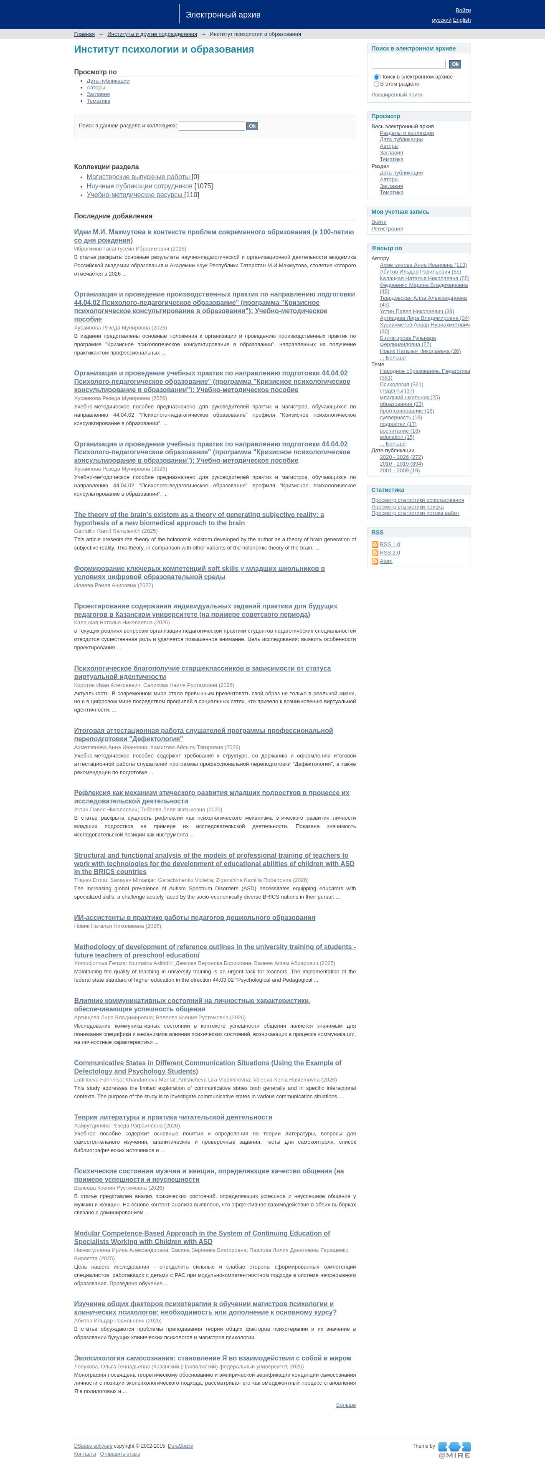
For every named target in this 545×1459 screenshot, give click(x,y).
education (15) (397, 437)
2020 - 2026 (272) (401, 457)
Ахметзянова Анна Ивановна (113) (423, 265)
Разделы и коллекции (407, 133)
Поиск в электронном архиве (413, 76)
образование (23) (401, 404)
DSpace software (93, 1446)
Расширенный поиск (397, 94)
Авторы (96, 87)
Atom (386, 561)
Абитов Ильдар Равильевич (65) (420, 271)
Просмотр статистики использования (418, 500)
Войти (463, 10)
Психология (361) (401, 384)
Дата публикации (108, 81)
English (462, 20)
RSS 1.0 (390, 544)
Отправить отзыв (120, 1454)
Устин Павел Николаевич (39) (417, 311)
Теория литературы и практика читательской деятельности (173, 1117)
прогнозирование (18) (407, 411)
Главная (84, 34)
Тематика (99, 101)
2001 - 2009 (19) (400, 470)
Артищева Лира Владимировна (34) (425, 318)
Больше (346, 1405)
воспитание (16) (400, 431)
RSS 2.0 (390, 553)
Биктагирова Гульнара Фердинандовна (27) (408, 341)
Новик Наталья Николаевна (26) (420, 351)
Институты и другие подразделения (152, 34)
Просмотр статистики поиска (408, 507)
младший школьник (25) (410, 397)
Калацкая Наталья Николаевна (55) (425, 278)
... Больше (393, 358)
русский (442, 20)
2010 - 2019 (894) (401, 464)
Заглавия (98, 94)
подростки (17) (398, 424)
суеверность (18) (401, 417)
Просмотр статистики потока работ (415, 513)
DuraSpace (180, 1446)
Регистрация (387, 228)
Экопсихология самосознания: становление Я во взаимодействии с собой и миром (213, 1358)
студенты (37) (397, 391)
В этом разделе (396, 84)
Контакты (85, 1454)
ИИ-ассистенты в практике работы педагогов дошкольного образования (195, 917)
